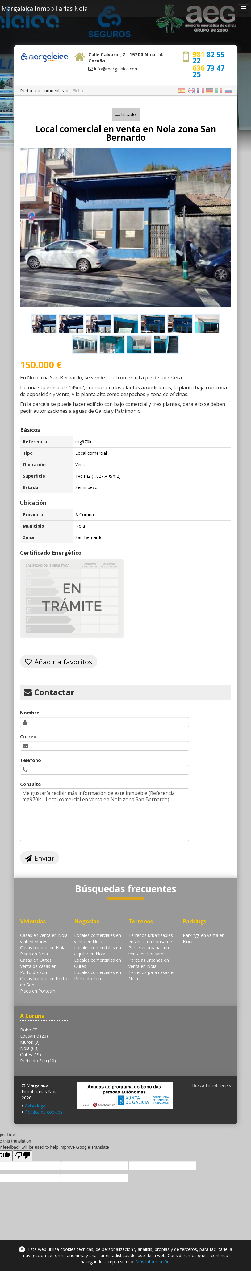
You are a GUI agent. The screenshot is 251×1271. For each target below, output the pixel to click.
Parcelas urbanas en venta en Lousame (148, 951)
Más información (152, 1262)
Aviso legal (35, 1106)
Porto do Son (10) (38, 1061)
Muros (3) (30, 1042)
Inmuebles (53, 91)
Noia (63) (29, 1048)
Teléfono (30, 760)
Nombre (29, 712)
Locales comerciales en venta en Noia (97, 938)
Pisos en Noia (34, 954)
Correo (28, 736)
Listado (128, 114)
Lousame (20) (34, 1036)
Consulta (30, 784)
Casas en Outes (36, 960)
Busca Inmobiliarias (211, 1085)
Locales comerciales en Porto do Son (97, 975)
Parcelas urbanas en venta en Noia (148, 963)
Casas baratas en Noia (42, 948)
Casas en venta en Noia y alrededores (44, 938)
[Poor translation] (22, 1155)
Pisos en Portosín (37, 991)
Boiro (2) (29, 1030)
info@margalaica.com (116, 68)
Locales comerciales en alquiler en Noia (97, 951)
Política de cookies (43, 1112)
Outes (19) (30, 1054)
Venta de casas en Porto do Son (38, 969)
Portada (28, 91)
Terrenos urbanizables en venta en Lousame (150, 938)
